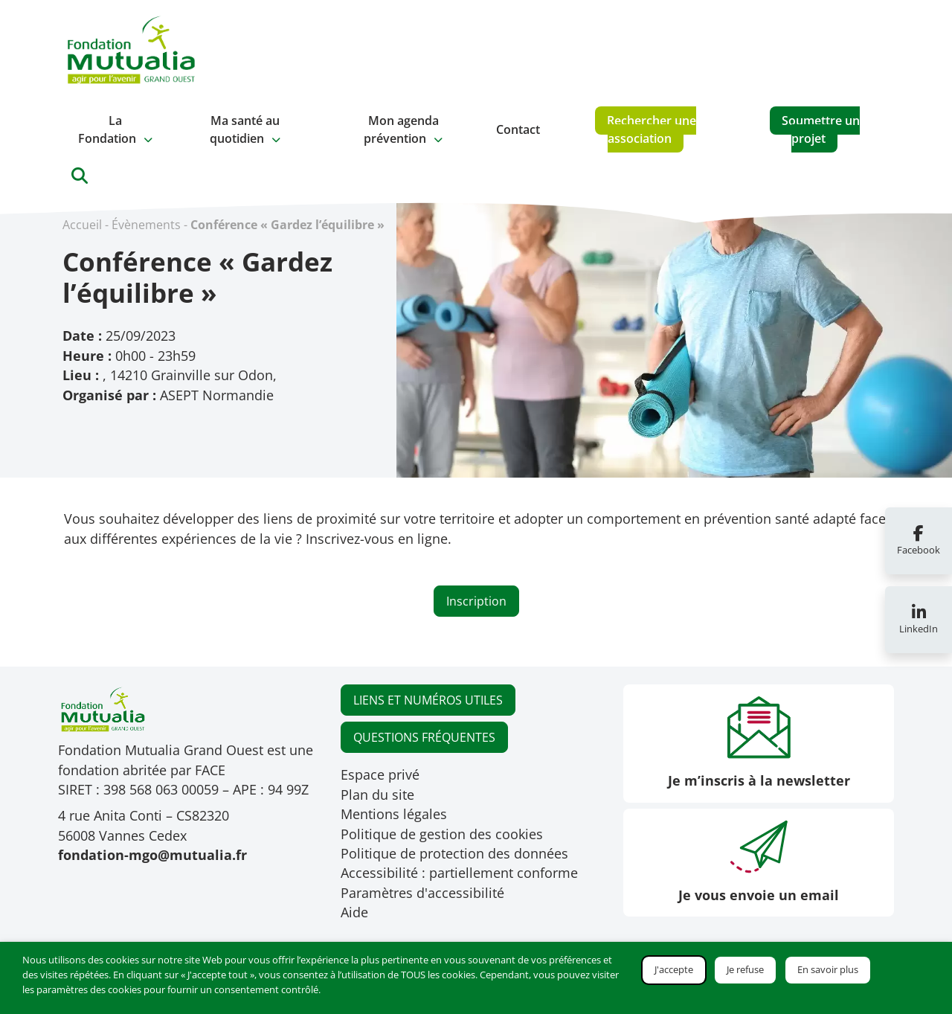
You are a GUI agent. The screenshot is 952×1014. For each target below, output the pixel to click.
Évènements (146, 224)
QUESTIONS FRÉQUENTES (424, 737)
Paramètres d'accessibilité (422, 893)
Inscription (476, 601)
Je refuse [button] (745, 969)
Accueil (82, 224)
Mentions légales (394, 814)
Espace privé (380, 774)
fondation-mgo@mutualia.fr (152, 855)
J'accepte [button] (673, 969)
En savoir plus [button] (827, 969)
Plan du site (377, 794)
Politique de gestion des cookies (442, 834)
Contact (518, 129)
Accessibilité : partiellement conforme (459, 873)
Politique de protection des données (454, 853)
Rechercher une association (651, 129)
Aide (354, 912)
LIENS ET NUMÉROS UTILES (428, 700)
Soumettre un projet (821, 129)
